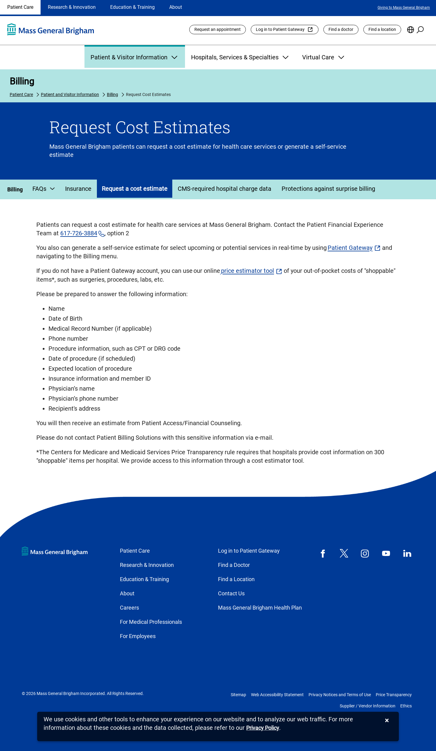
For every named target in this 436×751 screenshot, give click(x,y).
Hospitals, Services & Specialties (240, 57)
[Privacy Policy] (262, 728)
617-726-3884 (78, 233)
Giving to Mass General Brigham (404, 7)
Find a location (382, 29)
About (175, 7)
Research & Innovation (72, 7)
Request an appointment (217, 29)
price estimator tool (247, 270)
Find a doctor (341, 29)
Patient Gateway (350, 247)
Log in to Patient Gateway (280, 29)
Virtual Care (324, 57)
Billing (22, 81)
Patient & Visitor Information (135, 57)
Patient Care (20, 7)
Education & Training (132, 7)
